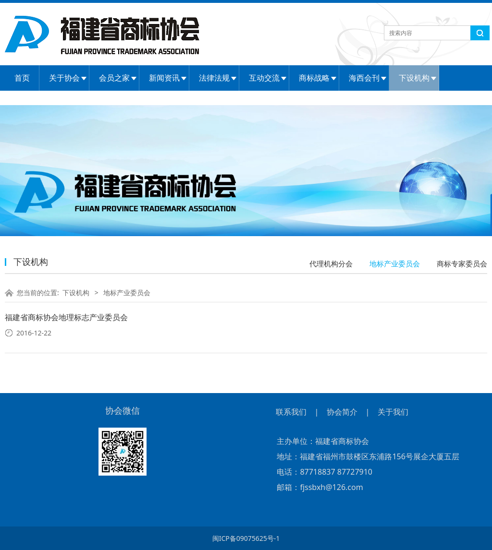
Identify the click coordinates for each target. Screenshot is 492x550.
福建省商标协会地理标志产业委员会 (66, 317)
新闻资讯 (164, 77)
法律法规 (214, 77)
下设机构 (414, 77)
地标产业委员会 (394, 263)
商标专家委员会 (462, 263)
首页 (22, 77)
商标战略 (314, 77)
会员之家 (114, 77)
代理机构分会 (331, 263)
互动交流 (264, 77)
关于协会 (64, 77)
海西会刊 (364, 77)
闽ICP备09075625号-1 (246, 538)
